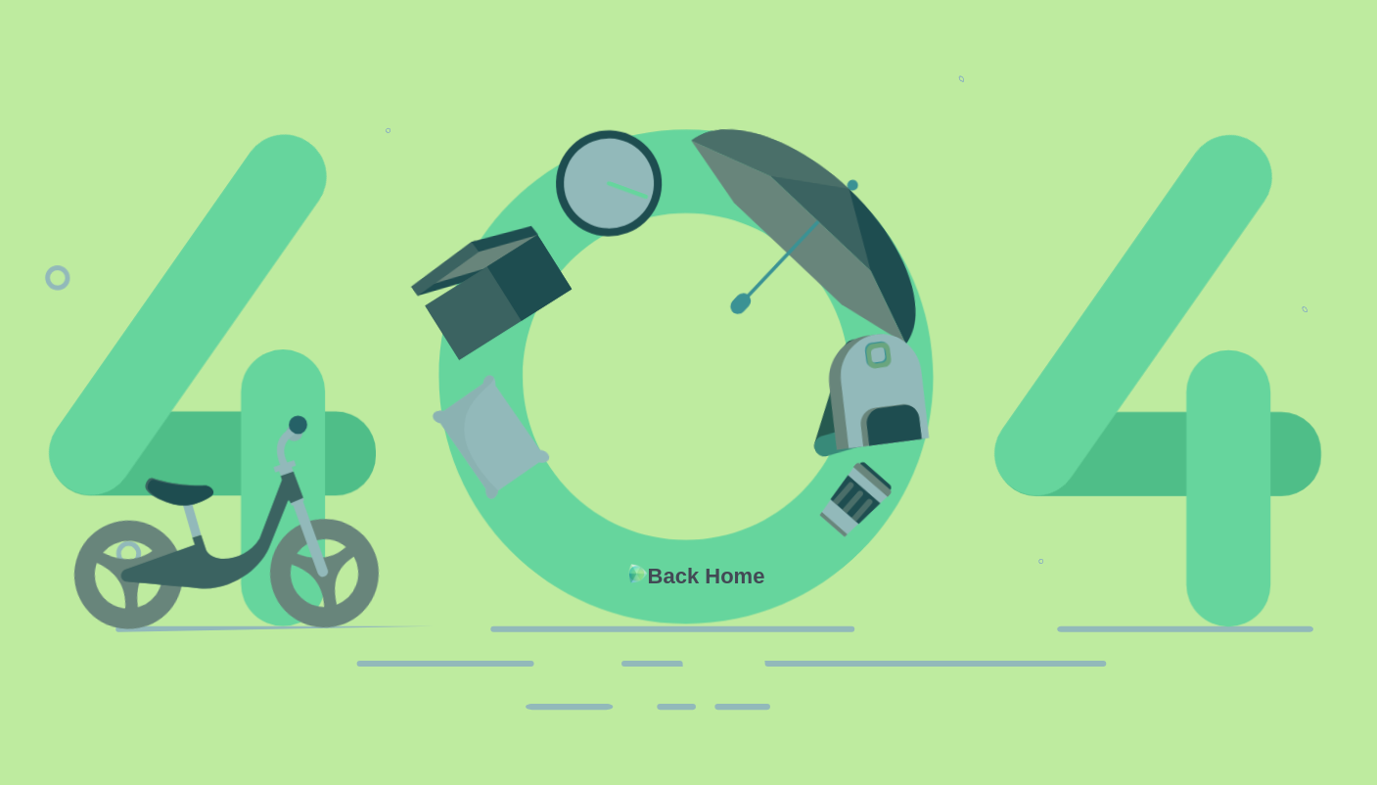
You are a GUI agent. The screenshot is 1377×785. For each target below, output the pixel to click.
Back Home (706, 576)
